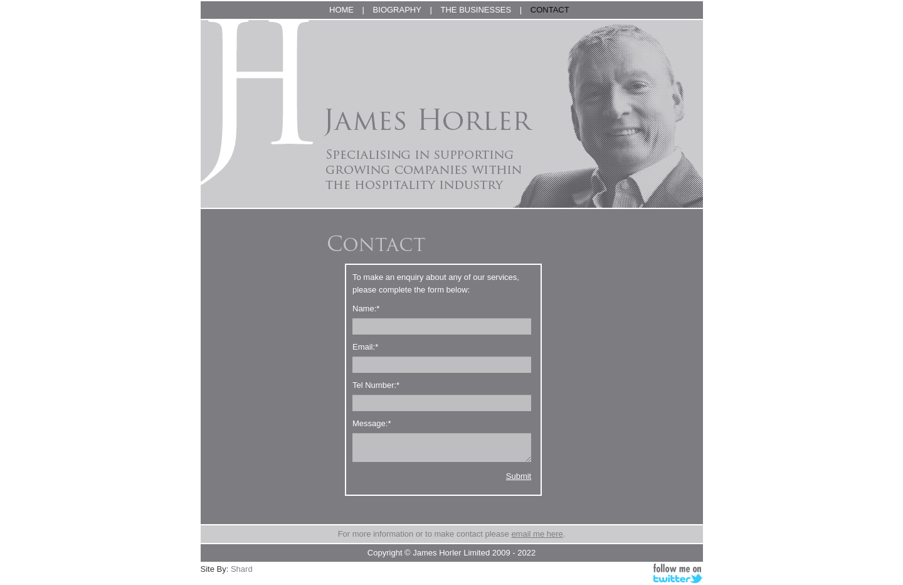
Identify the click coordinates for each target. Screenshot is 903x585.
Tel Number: (375, 385)
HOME (341, 9)
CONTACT (550, 9)
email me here (536, 534)
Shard (242, 569)
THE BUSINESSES (476, 9)
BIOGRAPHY (397, 9)
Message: (371, 423)
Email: (365, 347)
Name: (365, 308)
